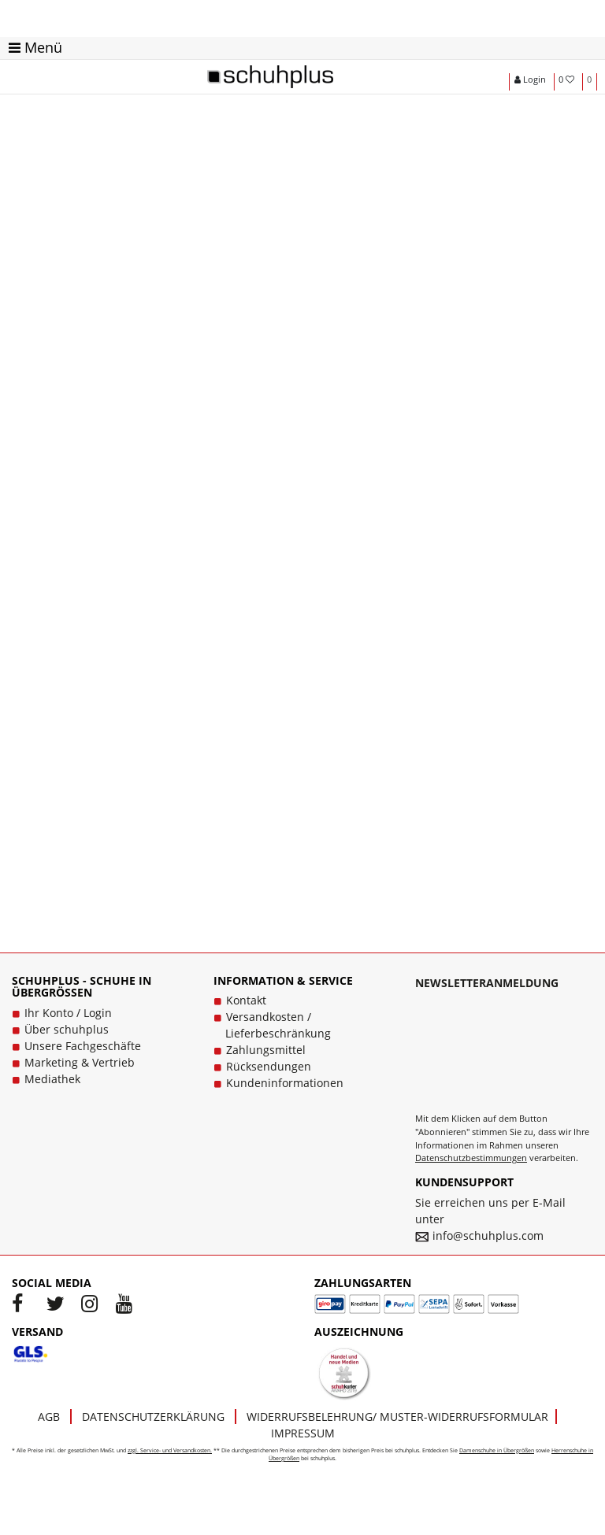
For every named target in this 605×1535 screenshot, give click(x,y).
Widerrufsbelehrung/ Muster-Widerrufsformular (397, 1416)
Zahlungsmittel (266, 1049)
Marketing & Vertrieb (79, 1062)
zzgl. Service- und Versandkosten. (170, 1450)
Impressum (303, 1433)
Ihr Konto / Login (68, 1012)
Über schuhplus (66, 1029)
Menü (35, 47)
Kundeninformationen (284, 1082)
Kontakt (246, 1000)
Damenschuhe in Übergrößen (496, 1450)
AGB (49, 1416)
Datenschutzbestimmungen (471, 1157)
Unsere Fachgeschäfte (82, 1045)
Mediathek (52, 1078)
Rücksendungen (268, 1066)
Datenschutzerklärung (153, 1416)
